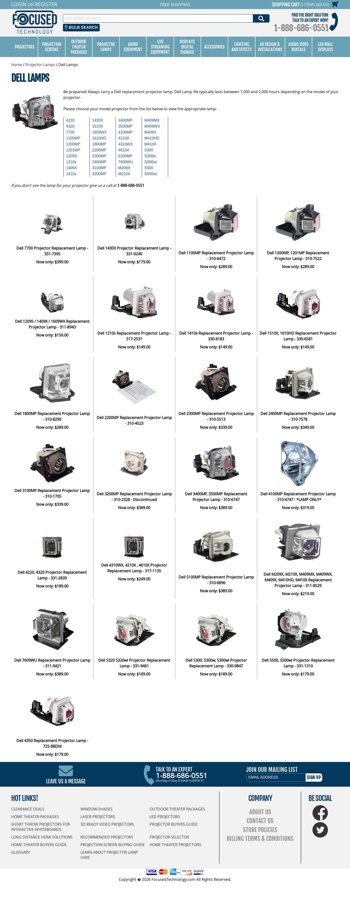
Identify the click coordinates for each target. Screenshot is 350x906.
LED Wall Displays (325, 47)
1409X (71, 168)
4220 (70, 120)
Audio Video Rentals (298, 47)
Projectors (24, 46)
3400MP (125, 120)
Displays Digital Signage (187, 47)
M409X (150, 132)
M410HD (151, 138)
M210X (124, 174)
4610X (123, 150)
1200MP (73, 144)
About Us (260, 812)
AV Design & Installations (270, 47)
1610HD (99, 138)
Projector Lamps (106, 47)
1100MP (73, 138)
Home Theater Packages (35, 816)
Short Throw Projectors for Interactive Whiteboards (40, 827)
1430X (97, 120)
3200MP (99, 174)
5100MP (125, 156)
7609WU (125, 162)
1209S (71, 156)
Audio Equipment (133, 47)
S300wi (150, 162)
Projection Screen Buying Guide (112, 844)
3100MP (99, 168)
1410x (71, 174)
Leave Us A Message (66, 781)
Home (16, 64)
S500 (148, 168)
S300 (148, 150)
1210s (71, 162)
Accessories (214, 46)
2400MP (99, 162)
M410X (150, 144)
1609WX (99, 132)
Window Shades (96, 809)
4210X (123, 138)
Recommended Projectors (106, 837)
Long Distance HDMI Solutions (42, 837)
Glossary (20, 852)
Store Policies (260, 830)
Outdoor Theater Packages (79, 47)
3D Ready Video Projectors (107, 824)
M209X (124, 168)
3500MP (125, 126)
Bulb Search (81, 27)
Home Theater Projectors (175, 844)
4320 (70, 126)
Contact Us (260, 820)
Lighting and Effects (241, 47)
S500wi (150, 174)
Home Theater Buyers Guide (39, 844)
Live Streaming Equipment (160, 47)
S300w (150, 156)
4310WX (125, 144)
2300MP (99, 156)
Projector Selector (169, 837)
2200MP (99, 150)
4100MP (125, 132)
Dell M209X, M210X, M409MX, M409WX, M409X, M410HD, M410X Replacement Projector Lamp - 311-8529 (298, 580)
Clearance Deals (27, 809)
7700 (70, 132)
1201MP (73, 150)
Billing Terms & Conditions (260, 838)
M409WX (152, 126)
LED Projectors (165, 816)
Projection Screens (51, 47)
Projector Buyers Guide (174, 824)
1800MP (99, 144)
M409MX (152, 120)
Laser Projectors (97, 816)
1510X (97, 126)
